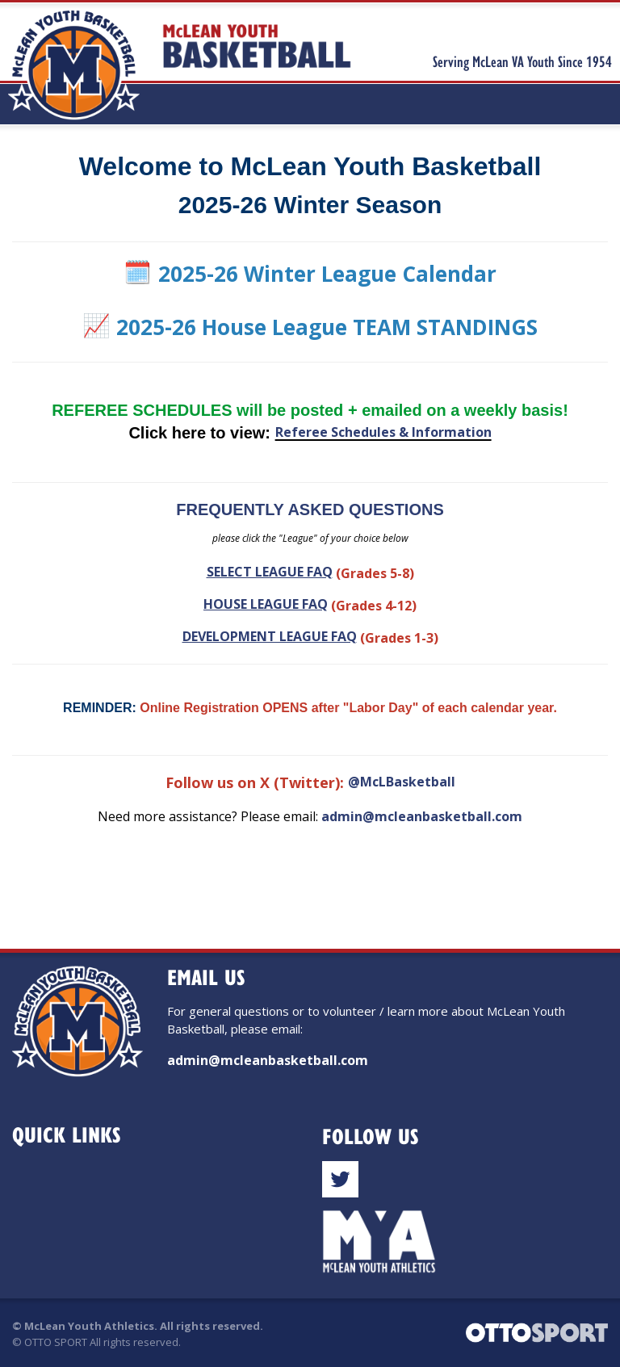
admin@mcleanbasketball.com (421, 816)
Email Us (206, 977)
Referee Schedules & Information (383, 432)
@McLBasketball (401, 781)
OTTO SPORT (55, 1342)
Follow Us (370, 1136)
